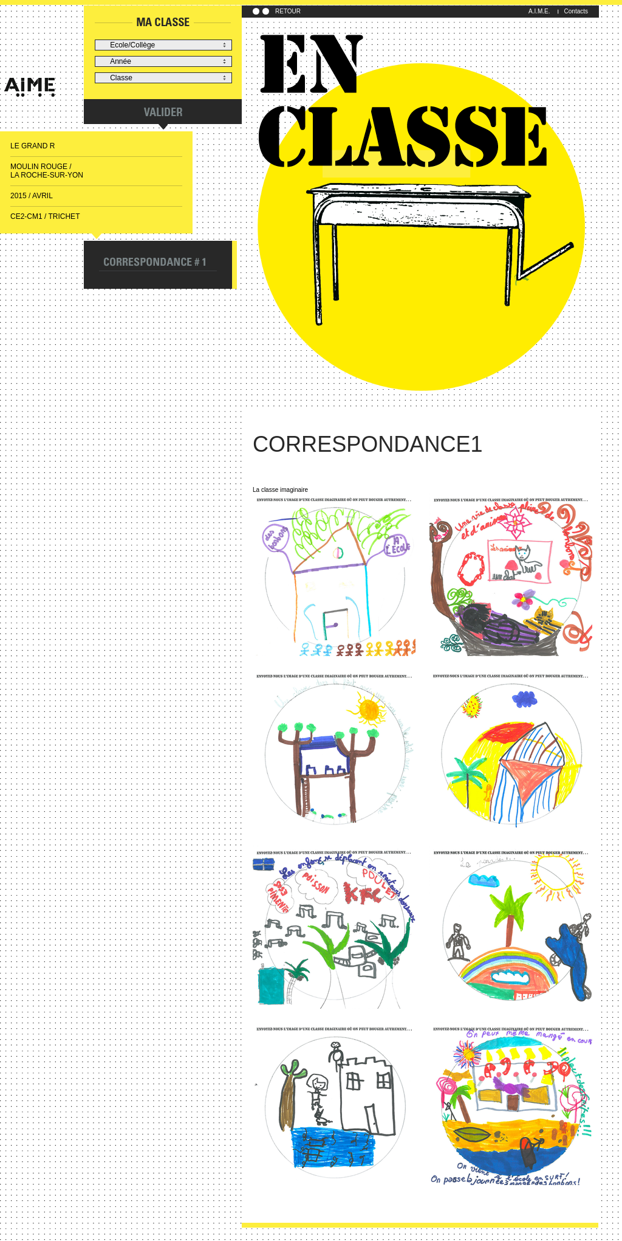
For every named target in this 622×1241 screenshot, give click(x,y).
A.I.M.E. (539, 11)
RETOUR (288, 11)
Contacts (576, 11)
